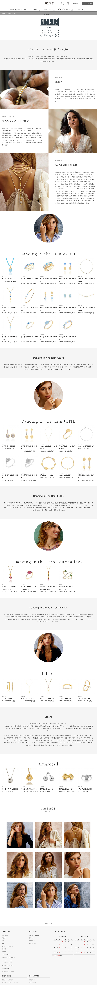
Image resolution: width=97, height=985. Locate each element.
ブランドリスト (6, 969)
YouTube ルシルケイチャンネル (10, 964)
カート (68, 3)
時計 (3, 922)
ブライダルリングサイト (8, 966)
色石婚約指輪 (5, 949)
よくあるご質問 (33, 966)
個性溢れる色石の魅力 (7, 961)
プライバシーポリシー (34, 972)
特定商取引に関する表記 (35, 969)
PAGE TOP (48, 904)
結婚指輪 (4, 933)
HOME (3, 13)
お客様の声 (32, 922)
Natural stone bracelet (8, 952)
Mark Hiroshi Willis (7, 944)
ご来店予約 (88, 3)
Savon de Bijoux (6, 935)
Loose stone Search (7, 941)
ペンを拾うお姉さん (7, 975)
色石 (3, 924)
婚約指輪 (4, 930)
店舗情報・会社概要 (34, 916)
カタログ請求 (32, 964)
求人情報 (31, 919)
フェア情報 (5, 972)
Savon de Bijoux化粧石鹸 (8, 938)
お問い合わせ (32, 924)
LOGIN (75, 3)
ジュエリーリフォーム (7, 927)
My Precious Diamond (7, 946)
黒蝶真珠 (4, 919)
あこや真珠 (5, 916)
